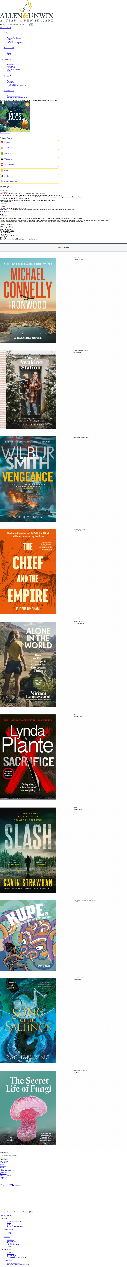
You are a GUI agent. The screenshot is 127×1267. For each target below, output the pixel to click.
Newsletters (10, 82)
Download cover (5, 133)
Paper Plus (7, 153)
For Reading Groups (13, 69)
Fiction (9, 39)
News (9, 53)
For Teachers (11, 68)
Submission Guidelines (6, 1172)
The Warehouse (9, 164)
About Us (10, 81)
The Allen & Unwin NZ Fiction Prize (18, 97)
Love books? (4, 1152)
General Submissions (13, 96)
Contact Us (7, 76)
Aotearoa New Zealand (14, 38)
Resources (7, 59)
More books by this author (8, 211)
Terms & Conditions (5, 1175)
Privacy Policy (4, 1177)
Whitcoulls (7, 142)
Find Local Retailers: (6, 138)
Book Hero (7, 176)
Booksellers (10, 64)
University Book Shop (10, 181)
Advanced (5, 28)
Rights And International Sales (16, 86)
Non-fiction (10, 41)
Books (6, 33)
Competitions (4, 1161)
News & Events (9, 48)
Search (2, 24)
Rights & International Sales (8, 1170)
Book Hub (9, 159)
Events (9, 54)
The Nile (6, 148)
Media (2, 1164)
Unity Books (7, 170)
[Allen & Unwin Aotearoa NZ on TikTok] (9, 1184)
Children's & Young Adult (14, 43)
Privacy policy (11, 84)
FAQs (9, 71)
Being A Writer (9, 91)
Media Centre (11, 66)
